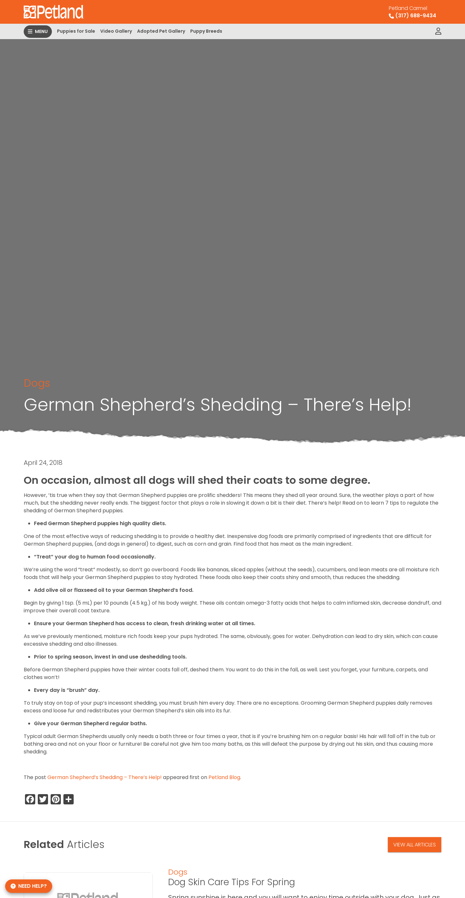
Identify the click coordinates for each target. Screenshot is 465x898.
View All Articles (414, 844)
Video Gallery (116, 31)
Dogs (37, 383)
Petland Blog (224, 777)
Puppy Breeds (206, 31)
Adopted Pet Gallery (161, 31)
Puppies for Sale (76, 31)
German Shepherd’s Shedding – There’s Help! (104, 777)
